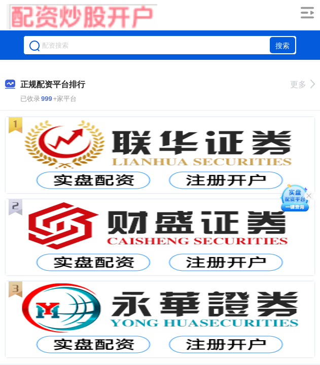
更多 (302, 84)
